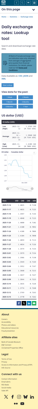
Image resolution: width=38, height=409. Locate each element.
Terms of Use (7, 359)
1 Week (9, 97)
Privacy (4, 362)
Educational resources (10, 328)
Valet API (5, 390)
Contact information (9, 379)
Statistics (13, 17)
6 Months (9, 106)
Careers (4, 319)
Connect (6, 345)
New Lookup (7, 85)
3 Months (25, 102)
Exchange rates (27, 17)
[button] (19, 303)
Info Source (6, 368)
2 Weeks (25, 97)
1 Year (25, 106)
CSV (20, 75)
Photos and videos (9, 325)
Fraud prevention (8, 331)
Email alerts (6, 382)
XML (4, 78)
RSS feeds (5, 385)
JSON (25, 75)
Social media (6, 388)
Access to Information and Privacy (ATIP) (17, 365)
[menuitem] (34, 153)
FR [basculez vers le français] (28, 3)
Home (4, 17)
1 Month (9, 102)
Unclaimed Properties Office (12, 348)
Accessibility (6, 322)
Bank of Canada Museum (11, 342)
